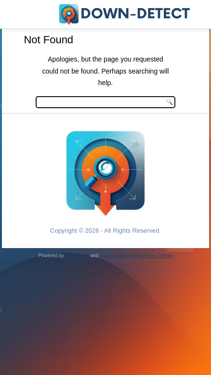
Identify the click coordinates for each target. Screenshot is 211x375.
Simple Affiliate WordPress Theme (136, 255)
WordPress (77, 255)
